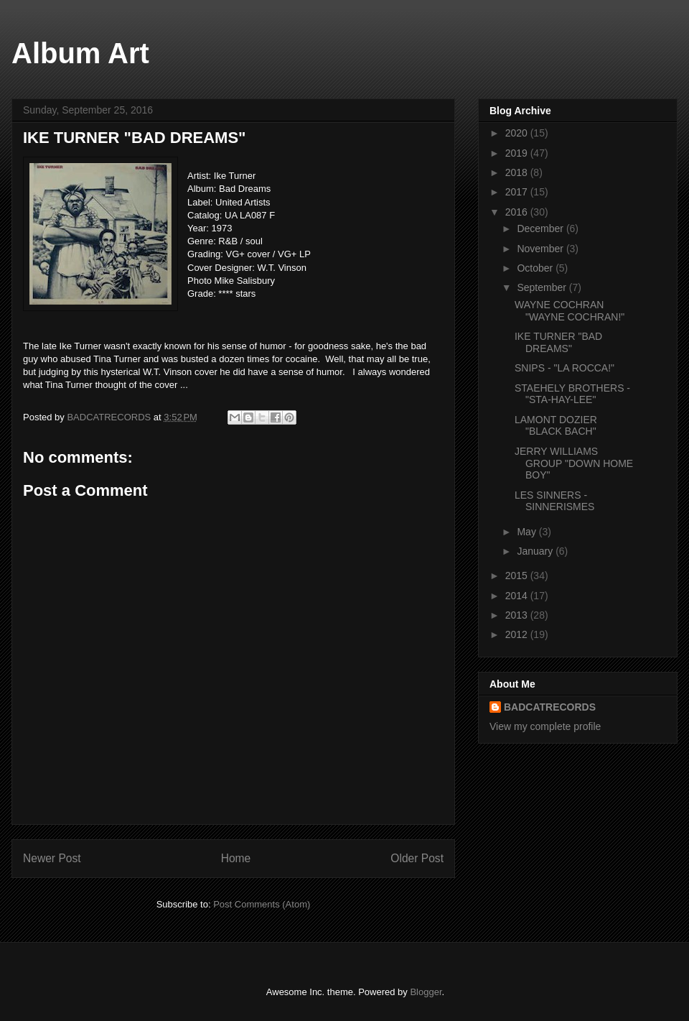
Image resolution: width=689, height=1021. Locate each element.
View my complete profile (545, 726)
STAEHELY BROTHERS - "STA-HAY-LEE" (572, 394)
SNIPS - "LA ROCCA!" (564, 368)
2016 (517, 212)
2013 (517, 615)
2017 (517, 192)
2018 (517, 172)
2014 (517, 595)
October (536, 268)
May (527, 531)
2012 (517, 634)
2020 (517, 133)
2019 (517, 153)
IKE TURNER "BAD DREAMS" (558, 342)
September (542, 287)
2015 (517, 575)
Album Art (80, 53)
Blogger (425, 992)
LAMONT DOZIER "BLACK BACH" (556, 426)
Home (236, 858)
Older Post (417, 858)
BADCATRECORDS (550, 707)
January (536, 551)
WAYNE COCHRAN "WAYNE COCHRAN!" (569, 311)
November (541, 248)
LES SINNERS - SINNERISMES (554, 501)
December (541, 228)
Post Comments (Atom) (261, 904)
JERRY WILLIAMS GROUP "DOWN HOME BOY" (574, 463)
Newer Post (52, 858)
